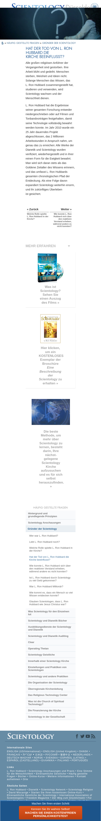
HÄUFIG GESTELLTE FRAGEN (23, 43)
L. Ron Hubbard (16, 771)
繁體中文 (65, 754)
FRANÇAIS (13, 754)
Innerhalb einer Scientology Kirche (48, 661)
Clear (31, 642)
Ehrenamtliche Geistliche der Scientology (32, 795)
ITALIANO (63, 760)
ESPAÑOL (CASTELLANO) (23, 760)
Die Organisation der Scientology (47, 682)
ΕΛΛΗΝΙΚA (47, 760)
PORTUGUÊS (80, 760)
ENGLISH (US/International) (24, 751)
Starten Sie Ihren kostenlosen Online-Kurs (56, 792)
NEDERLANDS (82, 754)
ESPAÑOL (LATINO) (72, 757)
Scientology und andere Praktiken (48, 676)
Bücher (22, 776)
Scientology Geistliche (41, 654)
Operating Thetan (38, 648)
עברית (27, 754)
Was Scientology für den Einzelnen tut (48, 613)
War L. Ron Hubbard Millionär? (46, 586)
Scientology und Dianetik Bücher (47, 620)
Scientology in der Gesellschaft (46, 716)
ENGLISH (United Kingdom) (59, 751)
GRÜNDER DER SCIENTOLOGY (59, 43)
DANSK (83, 751)
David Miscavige (18, 792)
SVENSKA (52, 757)
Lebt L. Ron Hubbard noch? (44, 541)
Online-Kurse (37, 776)
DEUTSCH (13, 757)
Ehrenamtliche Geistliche (51, 773)
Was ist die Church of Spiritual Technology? (46, 703)
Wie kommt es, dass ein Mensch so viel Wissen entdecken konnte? (51, 594)
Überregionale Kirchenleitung (45, 688)
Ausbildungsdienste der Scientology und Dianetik (49, 628)
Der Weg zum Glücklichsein (68, 798)
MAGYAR (25, 757)
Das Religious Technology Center (47, 695)
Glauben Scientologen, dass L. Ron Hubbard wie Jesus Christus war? (48, 603)
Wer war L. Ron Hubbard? (43, 535)
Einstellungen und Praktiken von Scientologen (47, 668)
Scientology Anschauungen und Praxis (52, 771)
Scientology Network (53, 789)
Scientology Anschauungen (44, 522)
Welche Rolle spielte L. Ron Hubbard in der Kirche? (50, 549)
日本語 (39, 754)
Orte (25, 779)
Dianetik (33, 789)
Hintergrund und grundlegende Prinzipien (42, 515)
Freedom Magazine (37, 798)
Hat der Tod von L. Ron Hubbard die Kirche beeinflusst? (49, 558)
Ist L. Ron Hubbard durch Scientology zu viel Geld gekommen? (49, 579)
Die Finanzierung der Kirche (44, 710)
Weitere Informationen (61, 776)
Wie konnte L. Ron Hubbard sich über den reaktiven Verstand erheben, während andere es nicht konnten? (50, 568)
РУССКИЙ (51, 754)
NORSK (38, 757)
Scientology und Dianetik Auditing (48, 636)
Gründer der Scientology (42, 528)
